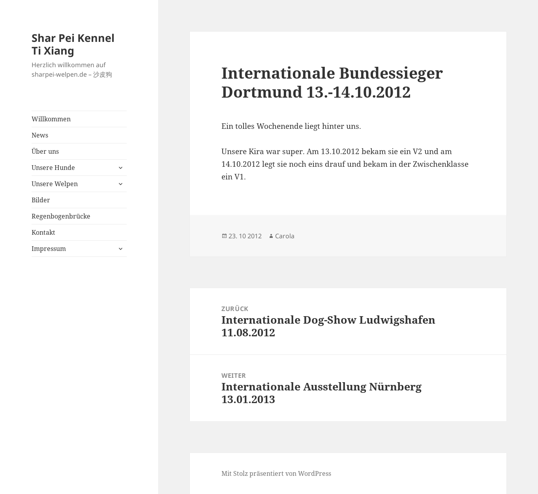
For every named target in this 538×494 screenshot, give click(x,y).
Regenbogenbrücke (61, 216)
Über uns (45, 151)
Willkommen (51, 119)
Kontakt (43, 232)
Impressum (49, 248)
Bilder (41, 200)
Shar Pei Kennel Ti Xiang (73, 44)
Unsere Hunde (53, 167)
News (40, 135)
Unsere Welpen (55, 183)
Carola (284, 236)
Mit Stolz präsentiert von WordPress (276, 473)
